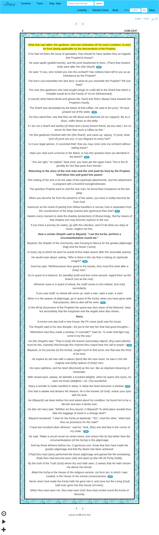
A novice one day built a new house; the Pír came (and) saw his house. (79, 321)
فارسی (154, 18)
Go (144, 10)
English (138, 19)
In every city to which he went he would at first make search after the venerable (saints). (79, 252)
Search (99, 3)
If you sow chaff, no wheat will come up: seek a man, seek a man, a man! (79, 293)
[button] (27, 3)
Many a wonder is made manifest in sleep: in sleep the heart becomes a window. (76, 386)
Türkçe (146, 19)
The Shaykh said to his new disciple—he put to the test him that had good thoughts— (79, 326)
